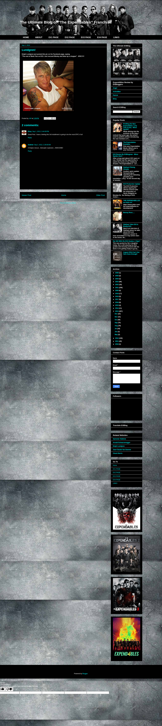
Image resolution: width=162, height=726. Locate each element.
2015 (117, 305)
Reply (30, 138)
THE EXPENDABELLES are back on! (131, 201)
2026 (117, 273)
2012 (117, 338)
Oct (116, 320)
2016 (117, 302)
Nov (116, 317)
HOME (26, 37)
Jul (116, 328)
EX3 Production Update (131, 184)
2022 (117, 284)
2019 (117, 293)
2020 (117, 290)
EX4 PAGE (102, 37)
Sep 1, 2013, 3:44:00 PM (40, 131)
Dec (116, 314)
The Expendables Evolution (129, 143)
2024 (117, 279)
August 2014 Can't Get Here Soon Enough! (131, 253)
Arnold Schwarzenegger (121, 442)
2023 (117, 282)
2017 (117, 299)
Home (63, 195)
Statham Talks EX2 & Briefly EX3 (130, 225)
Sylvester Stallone (119, 439)
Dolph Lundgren (119, 446)
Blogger (85, 674)
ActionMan (117, 91)
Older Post (100, 195)
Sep (116, 323)
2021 (117, 287)
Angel (115, 88)
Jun (116, 332)
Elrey (30, 131)
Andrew (30, 145)
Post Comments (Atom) (68, 203)
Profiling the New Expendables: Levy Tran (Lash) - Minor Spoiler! (130, 126)
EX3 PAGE (86, 37)
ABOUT (38, 37)
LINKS (116, 37)
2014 (117, 308)
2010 (117, 344)
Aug (116, 326)
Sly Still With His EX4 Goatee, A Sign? (126, 241)
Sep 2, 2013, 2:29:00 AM (42, 145)
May (116, 334)
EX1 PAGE (54, 37)
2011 (117, 341)
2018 (117, 296)
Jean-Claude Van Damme (122, 450)
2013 (117, 311)
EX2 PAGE (70, 37)
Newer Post (26, 195)
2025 (117, 276)
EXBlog (38, 12)
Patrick (115, 95)
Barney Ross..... (129, 212)
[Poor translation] (9, 689)
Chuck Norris (117, 453)
